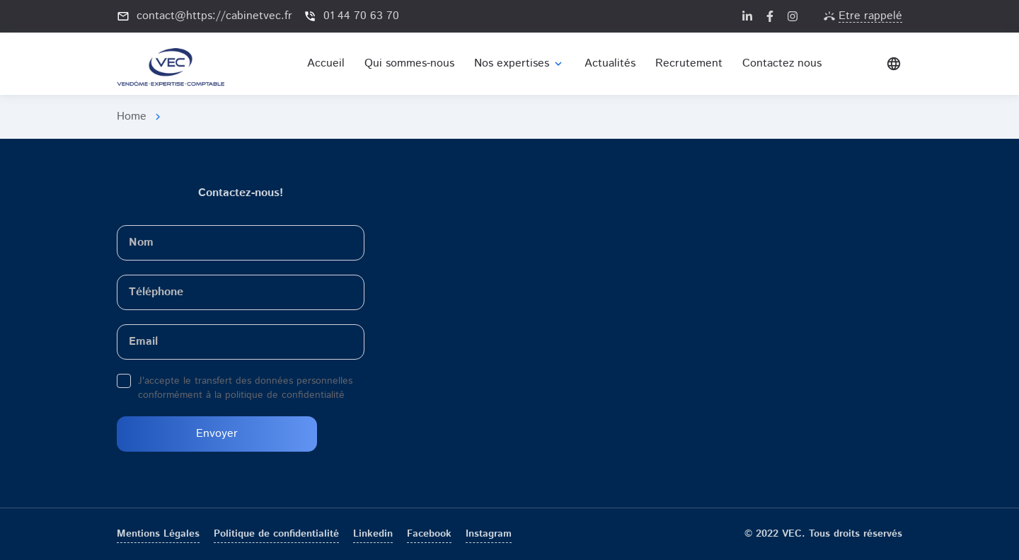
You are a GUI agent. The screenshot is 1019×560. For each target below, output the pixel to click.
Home (131, 116)
